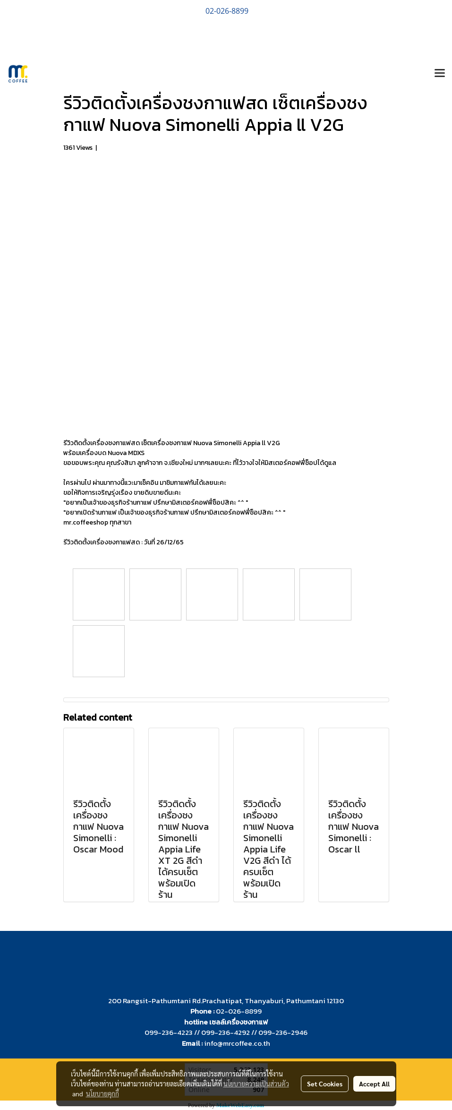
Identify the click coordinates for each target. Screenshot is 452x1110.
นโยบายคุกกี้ (102, 1093)
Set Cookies (324, 1083)
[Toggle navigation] (439, 73)
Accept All (374, 1083)
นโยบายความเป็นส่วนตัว (256, 1083)
